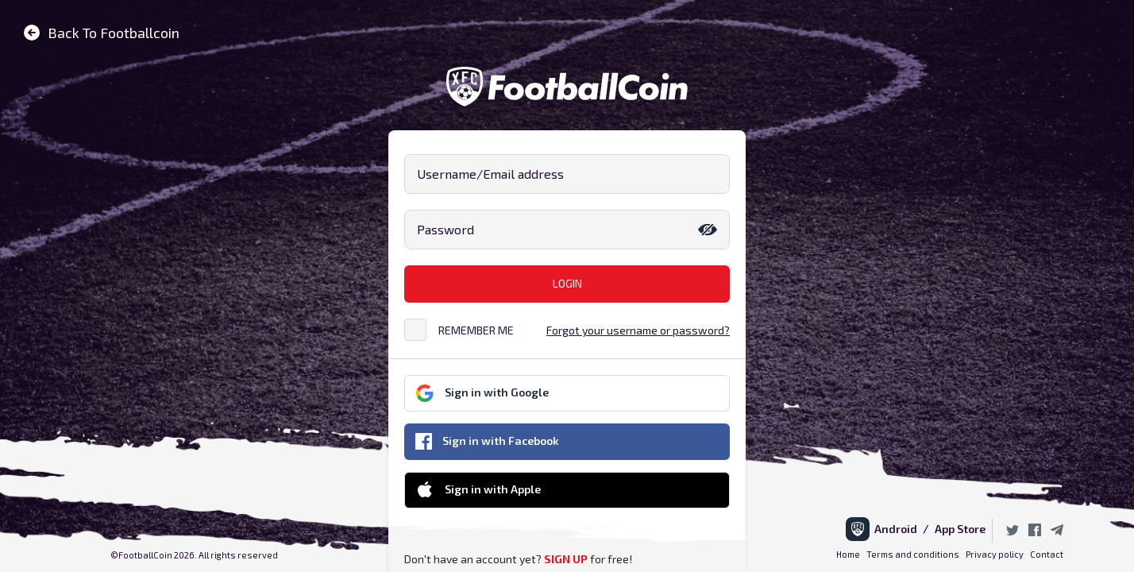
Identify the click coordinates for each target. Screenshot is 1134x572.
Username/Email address (490, 174)
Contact (1046, 554)
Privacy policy (995, 554)
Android (898, 528)
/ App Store (954, 528)
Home (848, 554)
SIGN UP (566, 559)
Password (445, 229)
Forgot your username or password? (638, 330)
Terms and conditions (912, 554)
